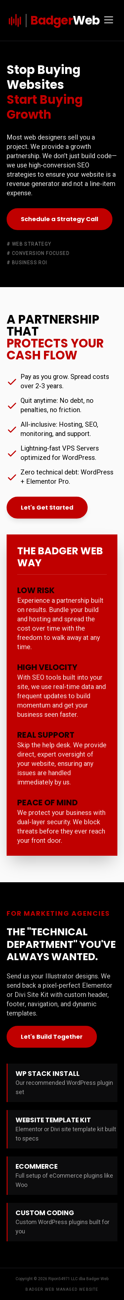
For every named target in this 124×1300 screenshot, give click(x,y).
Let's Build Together (52, 1036)
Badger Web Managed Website (61, 1289)
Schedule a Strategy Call (59, 219)
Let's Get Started (47, 507)
